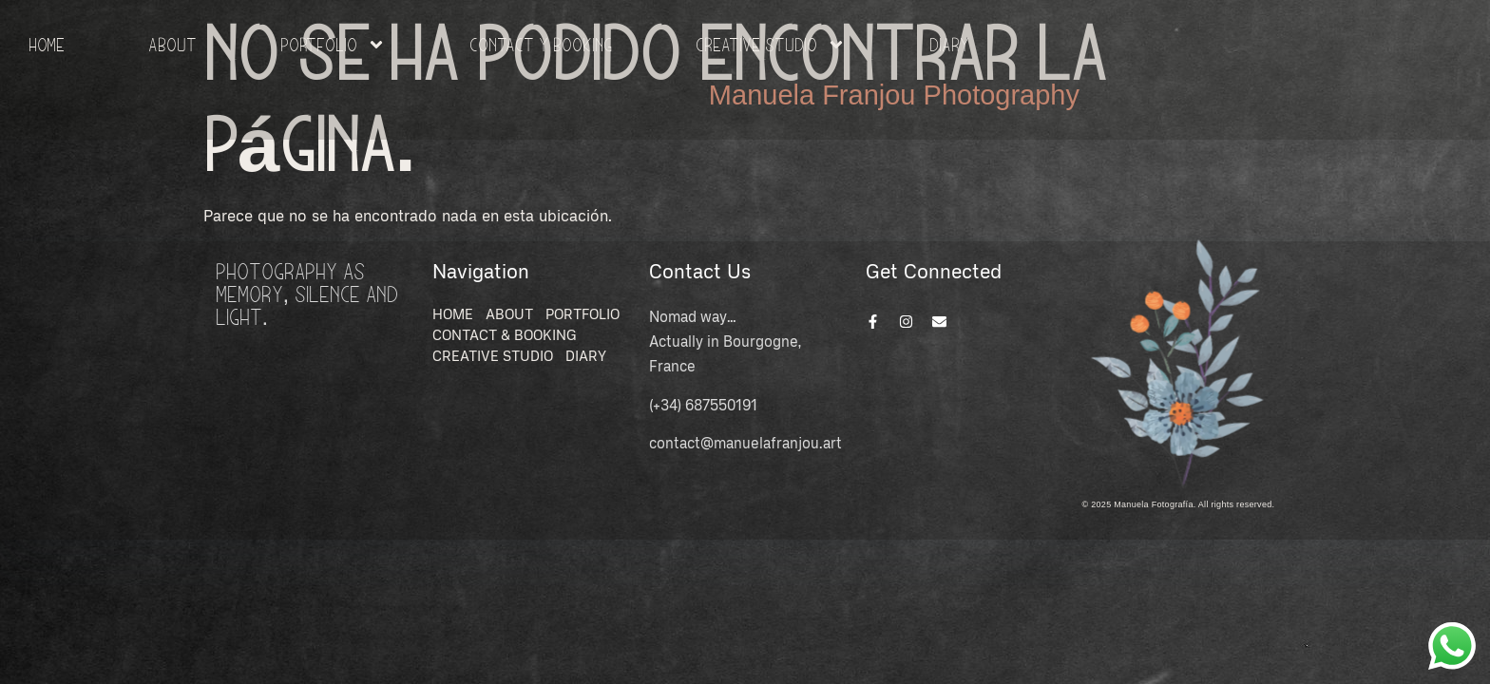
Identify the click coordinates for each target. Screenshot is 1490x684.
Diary (949, 44)
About (172, 44)
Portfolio (333, 45)
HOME (47, 44)
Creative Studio (771, 45)
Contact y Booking (540, 44)
